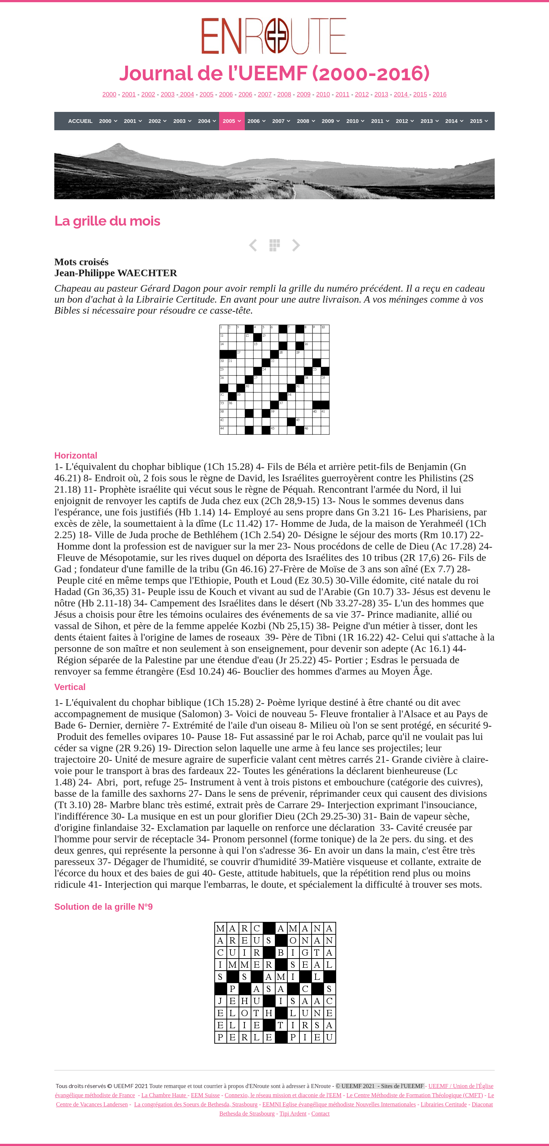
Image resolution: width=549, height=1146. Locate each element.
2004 (186, 94)
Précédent (255, 245)
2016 (440, 94)
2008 (284, 94)
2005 (207, 94)
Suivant (293, 245)
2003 (168, 94)
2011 (342, 94)
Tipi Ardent (293, 1113)
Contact (321, 1113)
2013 (381, 94)
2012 (362, 94)
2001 (129, 94)
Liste (274, 245)
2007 (265, 94)
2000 (109, 94)
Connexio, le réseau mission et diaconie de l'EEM (283, 1095)
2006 (226, 94)
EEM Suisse (205, 1095)
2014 (402, 94)
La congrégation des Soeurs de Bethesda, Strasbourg (196, 1104)
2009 (303, 94)
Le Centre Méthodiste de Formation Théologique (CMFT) (414, 1095)
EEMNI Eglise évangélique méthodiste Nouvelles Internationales (339, 1104)
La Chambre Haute (164, 1095)
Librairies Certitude (444, 1104)
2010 (323, 94)
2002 (148, 94)
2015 (420, 94)
